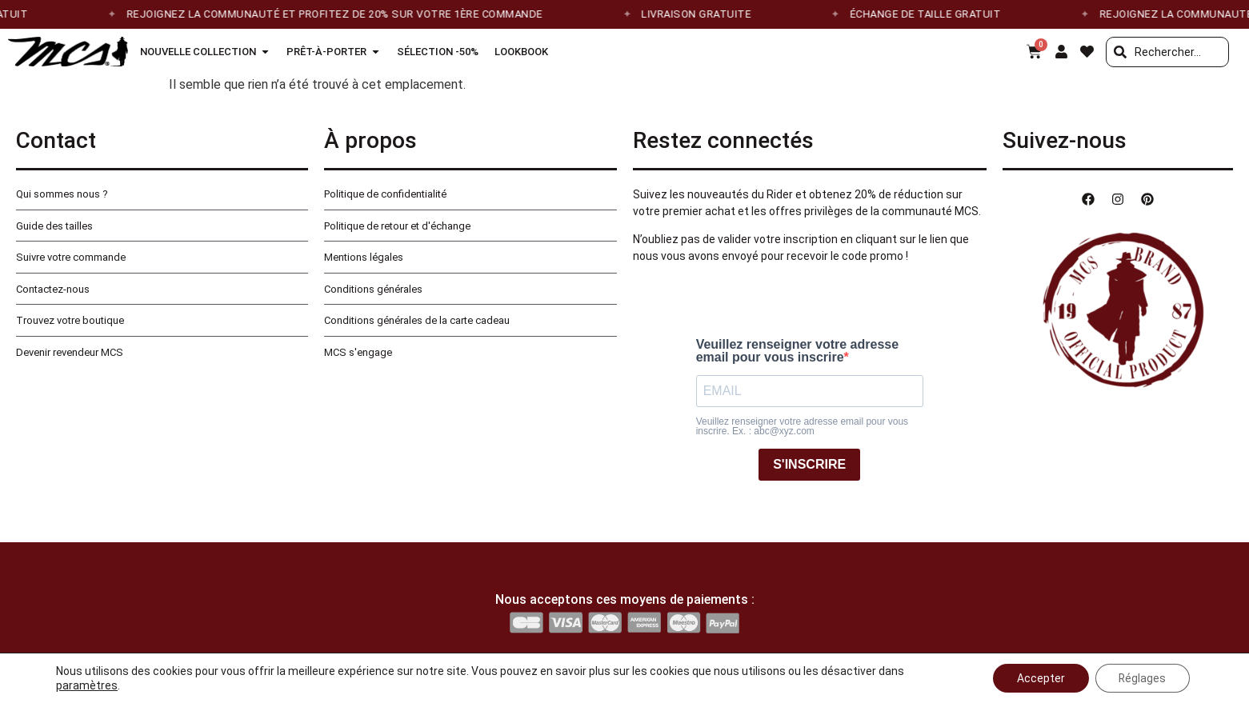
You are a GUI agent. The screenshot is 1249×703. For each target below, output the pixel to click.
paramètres (87, 685)
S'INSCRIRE (809, 464)
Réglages (1142, 678)
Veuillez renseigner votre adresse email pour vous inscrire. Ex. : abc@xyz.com (802, 426)
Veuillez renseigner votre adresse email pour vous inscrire (797, 351)
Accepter (1039, 678)
